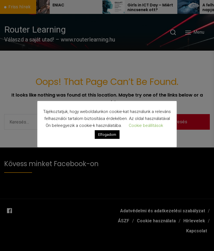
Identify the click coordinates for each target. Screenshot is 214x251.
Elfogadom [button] (107, 134)
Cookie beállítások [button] (146, 125)
